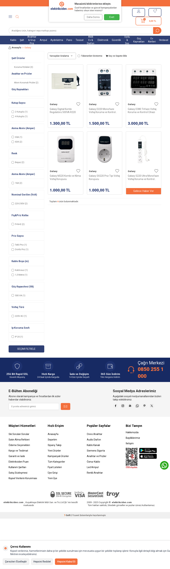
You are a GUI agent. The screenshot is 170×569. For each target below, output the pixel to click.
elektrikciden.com (13, 511)
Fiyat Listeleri (55, 475)
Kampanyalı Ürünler (58, 464)
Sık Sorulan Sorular (19, 442)
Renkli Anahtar (95, 481)
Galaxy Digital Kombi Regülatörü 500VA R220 (63, 111)
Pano (69, 40)
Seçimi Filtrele (26, 348)
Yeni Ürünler (54, 459)
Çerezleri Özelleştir (16, 561)
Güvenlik (116, 40)
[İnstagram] (132, 406)
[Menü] (10, 16)
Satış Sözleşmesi (18, 481)
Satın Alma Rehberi (19, 448)
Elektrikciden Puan (19, 470)
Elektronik (103, 40)
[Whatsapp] (149, 406)
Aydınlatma (56, 40)
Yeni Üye (52, 486)
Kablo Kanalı (93, 453)
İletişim (130, 452)
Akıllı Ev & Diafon (90, 40)
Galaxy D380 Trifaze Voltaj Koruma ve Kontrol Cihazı (142, 111)
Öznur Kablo (93, 470)
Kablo (13, 40)
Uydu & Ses (127, 40)
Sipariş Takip (54, 453)
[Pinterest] (157, 406)
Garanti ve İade (17, 464)
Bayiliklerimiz (133, 446)
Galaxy (53, 104)
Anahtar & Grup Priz (31, 40)
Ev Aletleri (152, 40)
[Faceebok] (123, 406)
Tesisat (80, 40)
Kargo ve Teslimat (18, 459)
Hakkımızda (132, 441)
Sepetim (52, 448)
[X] (157, 415)
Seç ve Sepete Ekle (116, 56)
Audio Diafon (94, 448)
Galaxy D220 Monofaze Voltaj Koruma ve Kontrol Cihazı (102, 111)
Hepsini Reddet (42, 561)
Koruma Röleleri (23, 67)
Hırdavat (163, 40)
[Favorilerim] (154, 12)
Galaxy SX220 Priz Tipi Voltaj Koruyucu (104, 177)
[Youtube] (140, 406)
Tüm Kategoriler (56, 470)
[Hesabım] (138, 12)
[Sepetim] (148, 21)
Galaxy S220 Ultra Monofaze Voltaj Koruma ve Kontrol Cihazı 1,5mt (143, 177)
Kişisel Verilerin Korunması (23, 486)
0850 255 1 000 (151, 372)
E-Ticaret (75, 524)
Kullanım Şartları (17, 475)
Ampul (43, 40)
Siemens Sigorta (96, 459)
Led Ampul (93, 475)
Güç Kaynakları (139, 40)
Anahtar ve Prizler (96, 464)
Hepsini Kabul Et (66, 561)
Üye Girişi (53, 481)
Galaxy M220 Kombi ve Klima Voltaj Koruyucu (65, 177)
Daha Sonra (92, 17)
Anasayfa (15, 47)
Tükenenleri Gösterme (90, 56)
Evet (111, 17)
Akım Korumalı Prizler (26, 82)
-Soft (67, 524)
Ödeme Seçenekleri (19, 453)
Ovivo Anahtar (94, 442)
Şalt (22, 40)
